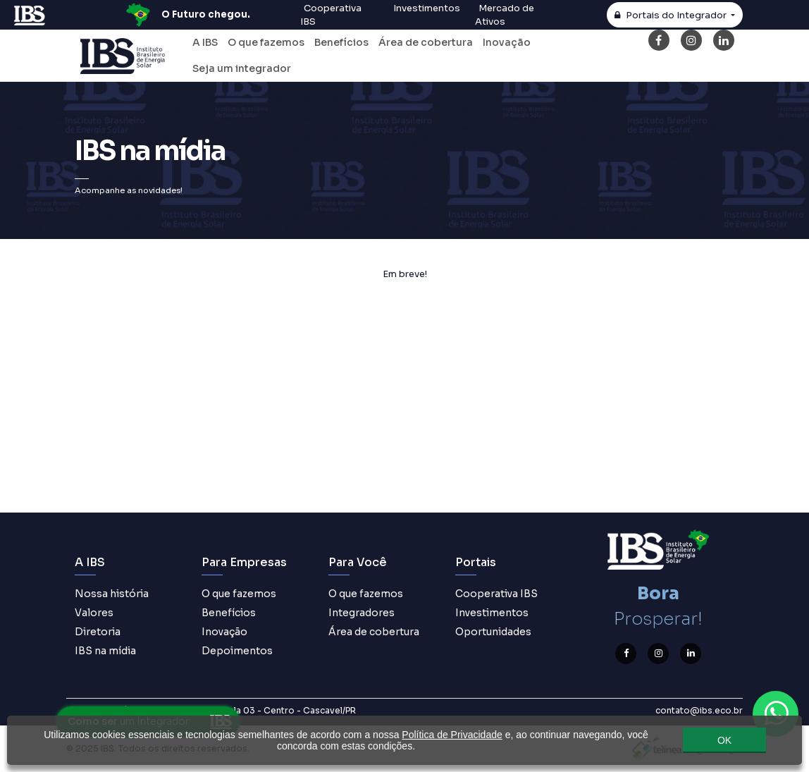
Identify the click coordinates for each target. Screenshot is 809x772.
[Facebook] (658, 40)
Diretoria (98, 631)
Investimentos (492, 612)
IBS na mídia (105, 650)
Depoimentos (237, 650)
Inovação (507, 42)
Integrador (672, 15)
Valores (94, 612)
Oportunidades (493, 631)
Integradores (361, 612)
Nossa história (112, 593)
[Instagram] (691, 40)
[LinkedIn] (723, 40)
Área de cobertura (425, 42)
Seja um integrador (241, 68)
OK (724, 740)
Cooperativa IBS (496, 593)
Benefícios (341, 42)
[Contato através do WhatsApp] (775, 714)
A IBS (205, 42)
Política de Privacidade (452, 734)
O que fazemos (266, 42)
